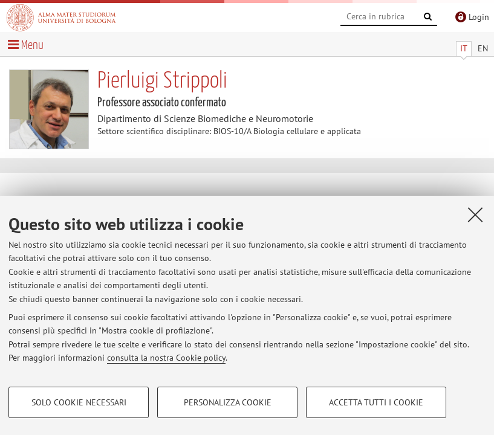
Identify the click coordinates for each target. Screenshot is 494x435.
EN (483, 48)
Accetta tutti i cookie (376, 402)
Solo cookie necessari (78, 402)
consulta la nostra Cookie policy (166, 357)
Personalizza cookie (227, 402)
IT (463, 48)
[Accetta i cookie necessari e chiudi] (475, 214)
